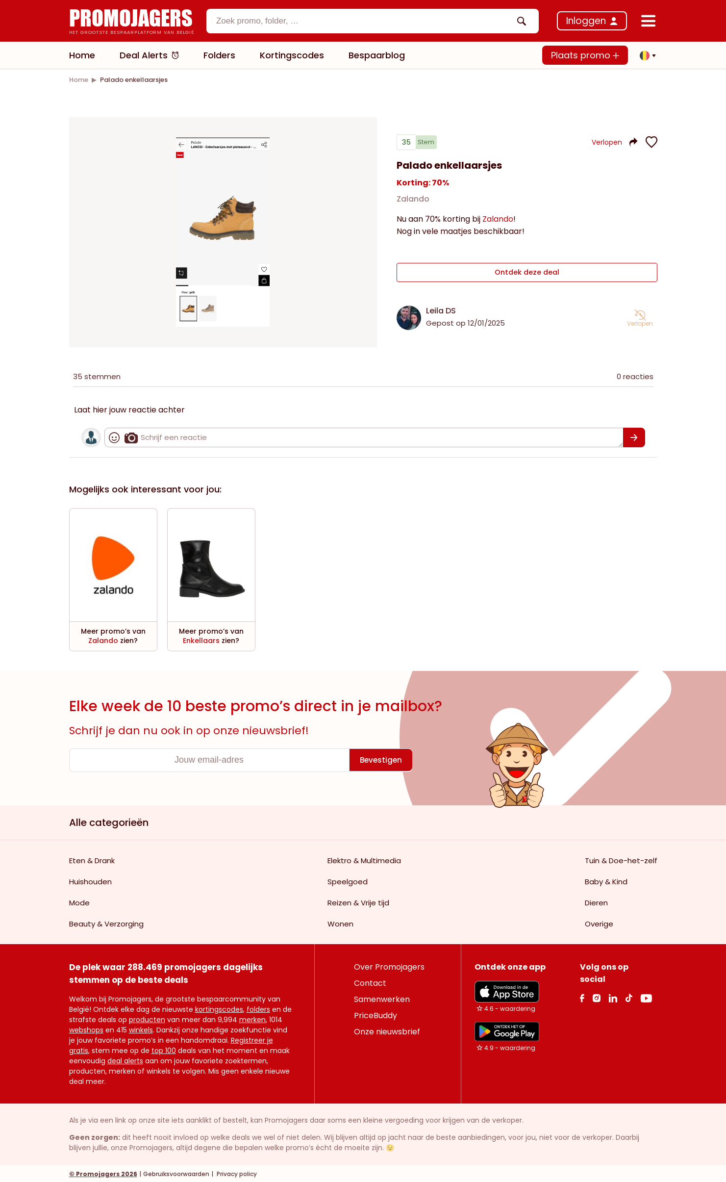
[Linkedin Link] (612, 996)
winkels (141, 1028)
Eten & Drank (92, 859)
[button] (645, 55)
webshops (86, 1028)
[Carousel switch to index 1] (223, 316)
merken (252, 1018)
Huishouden (90, 880)
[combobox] (372, 21)
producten (147, 1018)
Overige (599, 922)
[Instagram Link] (596, 996)
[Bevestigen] (634, 436)
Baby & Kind (606, 880)
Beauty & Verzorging (106, 922)
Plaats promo (585, 55)
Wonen (340, 922)
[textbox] (364, 21)
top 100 (163, 1049)
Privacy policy (236, 1172)
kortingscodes (219, 1008)
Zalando (413, 202)
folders (258, 1008)
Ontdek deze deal (527, 274)
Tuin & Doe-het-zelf (621, 859)
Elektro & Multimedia (364, 859)
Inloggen (586, 20)
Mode (79, 901)
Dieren (596, 901)
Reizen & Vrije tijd (358, 901)
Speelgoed (347, 880)
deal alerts (125, 1059)
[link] (78, 80)
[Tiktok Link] (628, 996)
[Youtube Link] (646, 996)
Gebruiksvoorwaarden (176, 1172)
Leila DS (441, 309)
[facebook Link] (582, 996)
